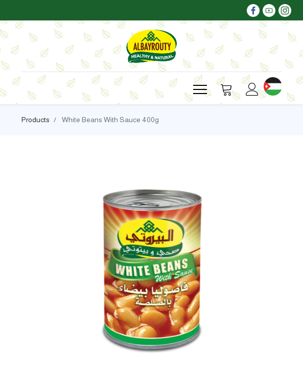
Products (35, 120)
